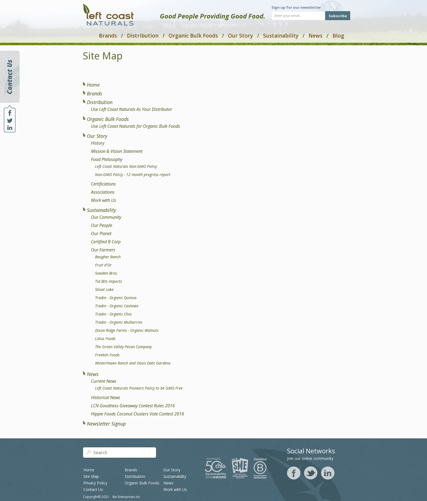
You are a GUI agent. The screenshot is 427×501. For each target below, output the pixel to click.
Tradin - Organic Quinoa (115, 297)
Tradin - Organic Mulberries (118, 322)
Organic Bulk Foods (193, 35)
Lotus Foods (105, 338)
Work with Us (103, 200)
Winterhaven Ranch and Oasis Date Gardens (132, 363)
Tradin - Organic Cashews (116, 305)
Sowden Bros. (106, 273)
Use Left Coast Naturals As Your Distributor (131, 109)
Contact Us (93, 489)
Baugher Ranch (108, 256)
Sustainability (280, 35)
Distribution (142, 35)
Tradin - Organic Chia (113, 314)
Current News (103, 381)
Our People (101, 225)
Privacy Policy (95, 482)
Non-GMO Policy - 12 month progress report (132, 174)
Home (93, 84)
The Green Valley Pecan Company (123, 346)
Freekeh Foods (107, 354)
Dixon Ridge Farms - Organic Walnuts (126, 330)
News (315, 35)
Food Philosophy (106, 159)
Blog (338, 35)
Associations (102, 192)
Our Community (106, 217)
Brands (108, 35)
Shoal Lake (104, 289)
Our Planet (101, 233)
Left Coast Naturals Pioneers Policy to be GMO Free (139, 388)
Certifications (103, 184)
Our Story (240, 35)
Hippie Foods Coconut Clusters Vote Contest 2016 (137, 414)
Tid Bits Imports (108, 281)
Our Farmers (103, 250)
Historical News (105, 397)
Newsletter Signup (106, 423)
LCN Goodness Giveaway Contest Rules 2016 (133, 406)
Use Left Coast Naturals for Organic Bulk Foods (135, 126)
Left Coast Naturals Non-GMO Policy (126, 166)
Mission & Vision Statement (116, 151)
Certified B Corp (106, 242)
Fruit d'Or (103, 265)
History (97, 143)
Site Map (91, 476)
